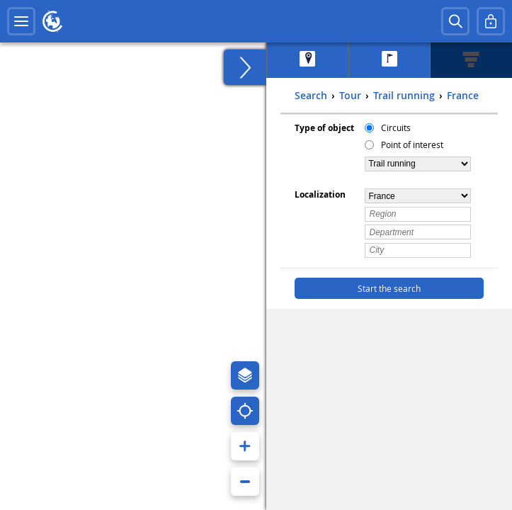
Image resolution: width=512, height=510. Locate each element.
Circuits (396, 127)
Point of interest (412, 144)
